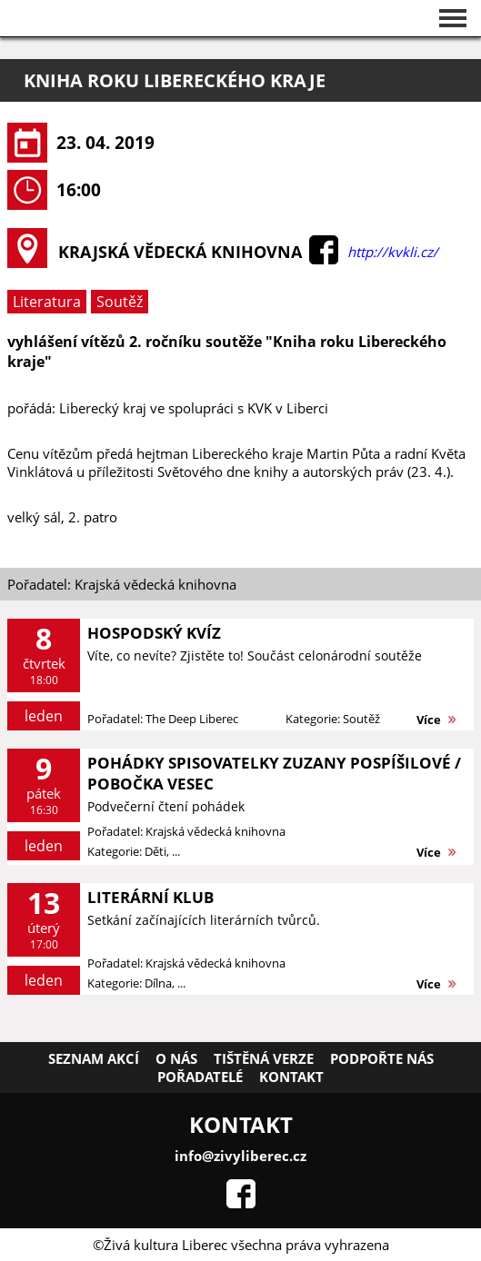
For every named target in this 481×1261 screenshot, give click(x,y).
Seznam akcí (93, 1058)
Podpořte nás (382, 1058)
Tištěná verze (264, 1058)
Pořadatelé (200, 1076)
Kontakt (291, 1076)
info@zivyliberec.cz (240, 1156)
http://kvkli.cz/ (392, 252)
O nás (176, 1058)
